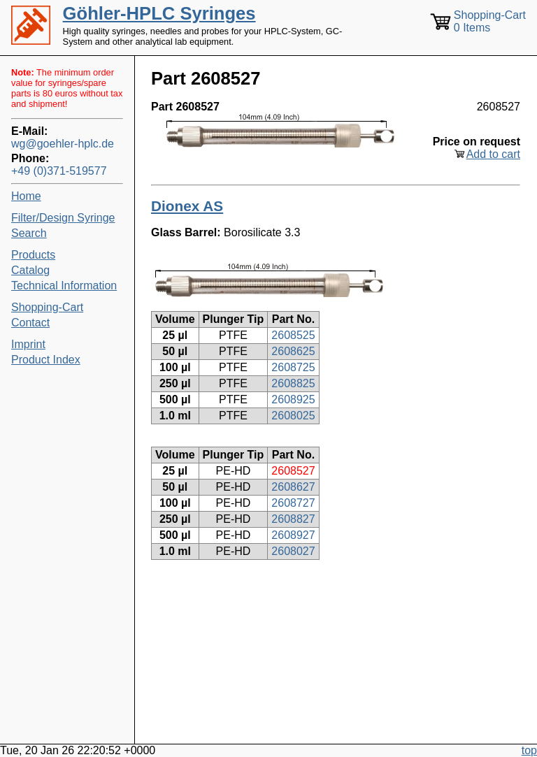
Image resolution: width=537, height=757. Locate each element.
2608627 (293, 487)
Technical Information (64, 285)
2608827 (293, 519)
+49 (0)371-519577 (59, 171)
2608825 (293, 383)
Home (26, 196)
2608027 (293, 551)
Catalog (30, 270)
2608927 (293, 535)
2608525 (293, 335)
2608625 (293, 351)
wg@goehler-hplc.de (62, 144)
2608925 (293, 399)
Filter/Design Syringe (63, 218)
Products (33, 255)
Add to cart (493, 154)
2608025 (293, 415)
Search (29, 233)
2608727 (293, 503)
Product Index (45, 360)
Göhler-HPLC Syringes (159, 13)
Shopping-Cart (47, 307)
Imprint (28, 344)
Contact (30, 323)
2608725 (293, 367)
